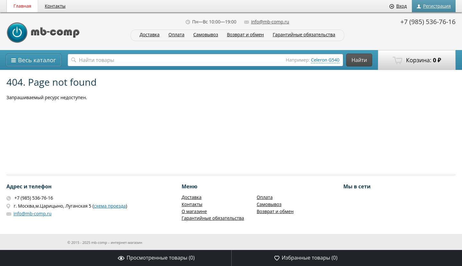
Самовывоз (205, 35)
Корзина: (417, 60)
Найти (359, 60)
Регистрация (434, 6)
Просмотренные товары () (156, 257)
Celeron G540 (325, 60)
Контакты (55, 6)
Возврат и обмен (245, 35)
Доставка (149, 35)
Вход (398, 6)
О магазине (194, 211)
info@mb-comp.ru (266, 22)
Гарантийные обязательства (304, 35)
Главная (22, 6)
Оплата (176, 35)
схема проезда (110, 206)
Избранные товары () (306, 257)
